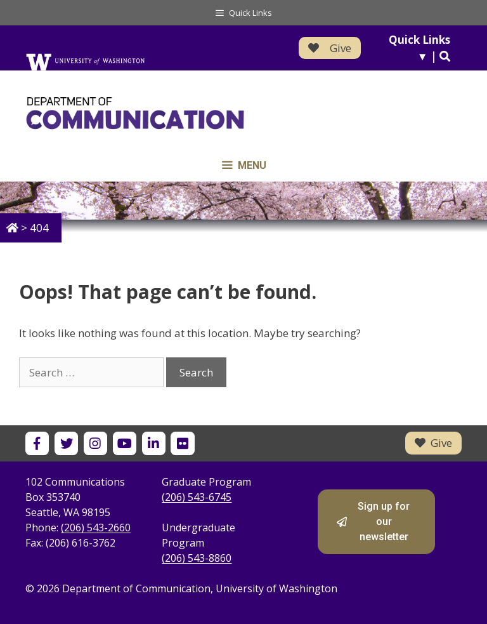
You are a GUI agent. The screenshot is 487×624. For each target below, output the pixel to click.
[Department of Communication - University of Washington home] (179, 113)
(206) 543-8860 (196, 558)
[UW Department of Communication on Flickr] (182, 443)
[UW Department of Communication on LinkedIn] (154, 443)
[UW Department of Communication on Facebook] (37, 443)
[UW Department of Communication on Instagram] (95, 443)
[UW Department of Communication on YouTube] (124, 443)
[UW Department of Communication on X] (66, 443)
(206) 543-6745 (196, 497)
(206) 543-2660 (96, 527)
